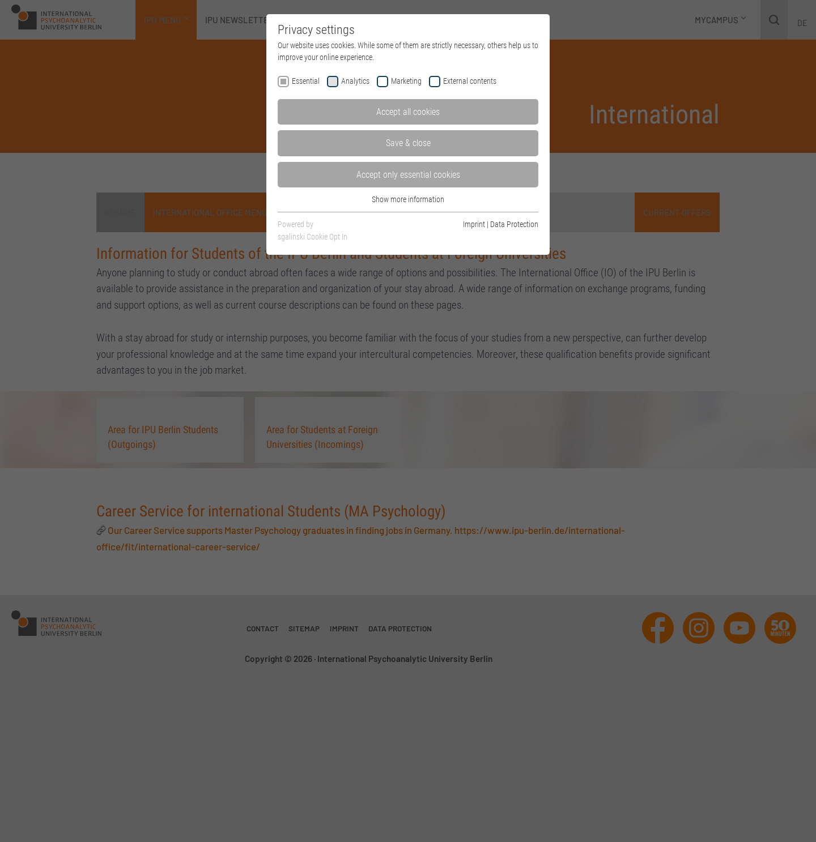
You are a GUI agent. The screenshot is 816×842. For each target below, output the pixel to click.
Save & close (408, 143)
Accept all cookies (408, 111)
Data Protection (514, 224)
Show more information (408, 199)
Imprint (474, 224)
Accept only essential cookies (408, 174)
